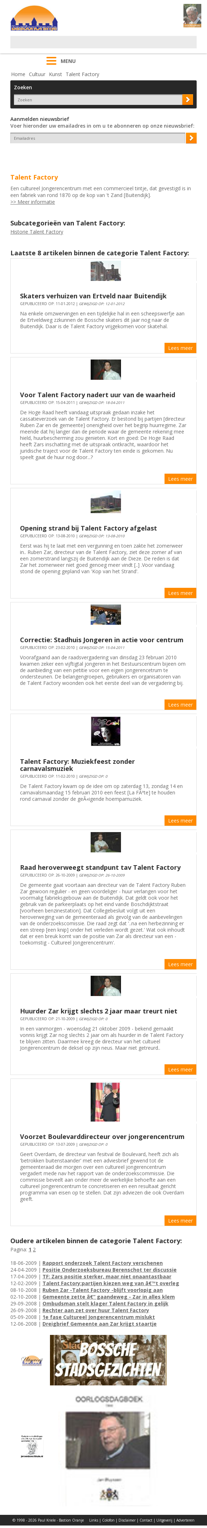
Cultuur (37, 74)
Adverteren (185, 1520)
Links (93, 1520)
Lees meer (180, 348)
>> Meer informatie (32, 201)
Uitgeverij (164, 1520)
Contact (146, 1520)
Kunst (55, 74)
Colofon (108, 1520)
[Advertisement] (93, 46)
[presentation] (52, 155)
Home (18, 74)
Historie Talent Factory (36, 231)
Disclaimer (127, 1520)
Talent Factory (82, 74)
